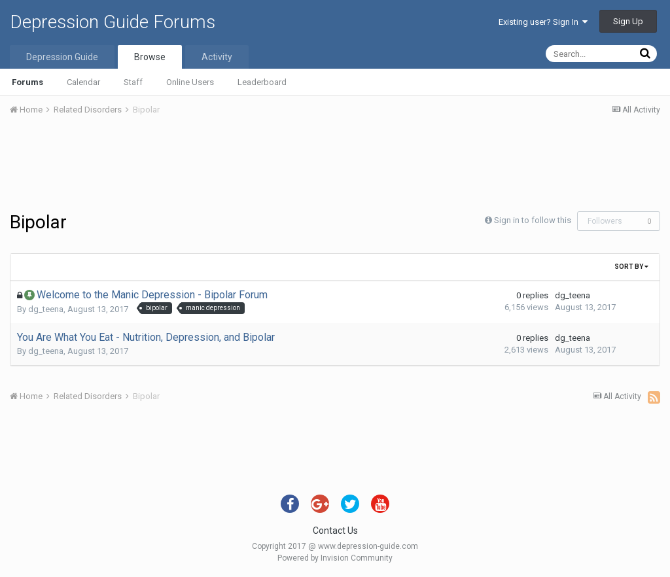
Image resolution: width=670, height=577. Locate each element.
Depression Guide (62, 57)
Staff (133, 82)
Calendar (83, 82)
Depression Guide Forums (112, 22)
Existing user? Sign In (543, 22)
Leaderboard (262, 82)
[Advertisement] (335, 165)
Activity (217, 57)
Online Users (190, 82)
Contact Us (335, 530)
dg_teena (45, 309)
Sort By (631, 266)
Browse (150, 57)
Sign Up (628, 21)
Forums (27, 82)
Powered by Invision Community (335, 558)
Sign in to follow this (532, 220)
